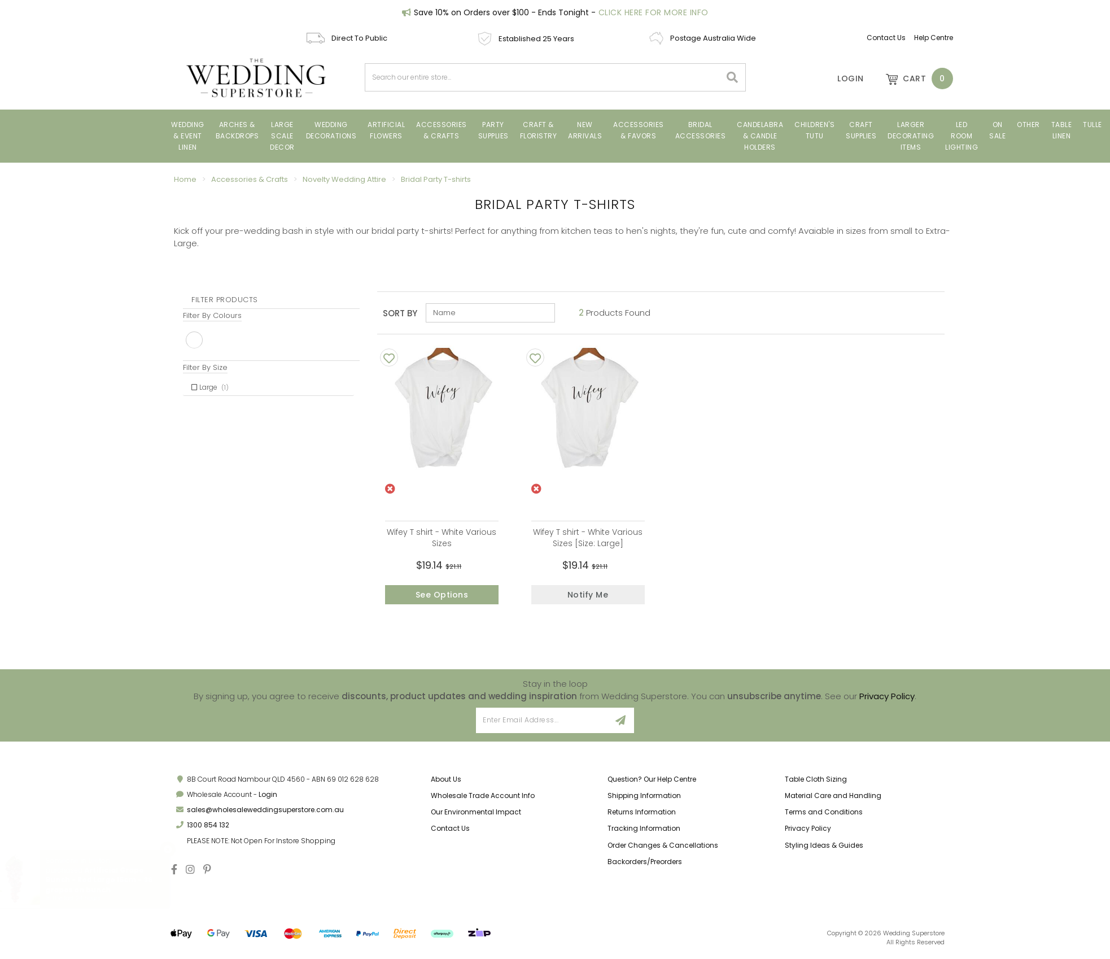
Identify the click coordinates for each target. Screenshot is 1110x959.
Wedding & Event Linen (187, 136)
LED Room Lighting (961, 136)
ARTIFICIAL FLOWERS (386, 130)
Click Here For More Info (653, 12)
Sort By (400, 313)
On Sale (997, 130)
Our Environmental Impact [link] (476, 814)
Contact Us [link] (450, 830)
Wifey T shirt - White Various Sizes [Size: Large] (588, 537)
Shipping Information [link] (644, 798)
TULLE (1092, 124)
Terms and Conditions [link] (824, 814)
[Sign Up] (621, 722)
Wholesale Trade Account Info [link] (483, 798)
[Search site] (732, 77)
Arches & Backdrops (237, 130)
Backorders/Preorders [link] (645, 864)
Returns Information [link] (642, 814)
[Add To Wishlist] (389, 357)
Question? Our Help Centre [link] (652, 781)
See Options (442, 594)
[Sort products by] (490, 312)
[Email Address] (542, 722)
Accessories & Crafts (441, 130)
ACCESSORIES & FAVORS (638, 130)
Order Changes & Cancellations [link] (663, 847)
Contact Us (886, 37)
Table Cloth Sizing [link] (816, 781)
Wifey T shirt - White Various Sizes (441, 537)
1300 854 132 (208, 827)
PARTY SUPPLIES (493, 130)
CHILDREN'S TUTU (814, 130)
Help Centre (933, 37)
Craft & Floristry (538, 130)
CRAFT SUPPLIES (861, 130)
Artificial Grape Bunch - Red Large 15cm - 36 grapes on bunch (108, 879)
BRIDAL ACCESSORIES (700, 130)
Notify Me (588, 594)
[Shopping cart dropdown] (914, 78)
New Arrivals (585, 130)
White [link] (194, 340)
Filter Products (224, 300)
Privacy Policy (887, 698)
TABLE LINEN (1061, 130)
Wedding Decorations (331, 130)
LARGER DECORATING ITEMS (911, 136)
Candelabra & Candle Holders (760, 136)
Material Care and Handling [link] (833, 798)
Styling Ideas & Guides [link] (824, 847)
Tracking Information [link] (644, 830)
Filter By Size (205, 367)
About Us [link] (446, 781)
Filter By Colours (212, 315)
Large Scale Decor (282, 136)
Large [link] (210, 387)
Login (268, 796)
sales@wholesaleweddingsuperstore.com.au (265, 812)
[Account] (843, 78)
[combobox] (543, 77)
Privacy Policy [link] (808, 830)
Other (1028, 124)
